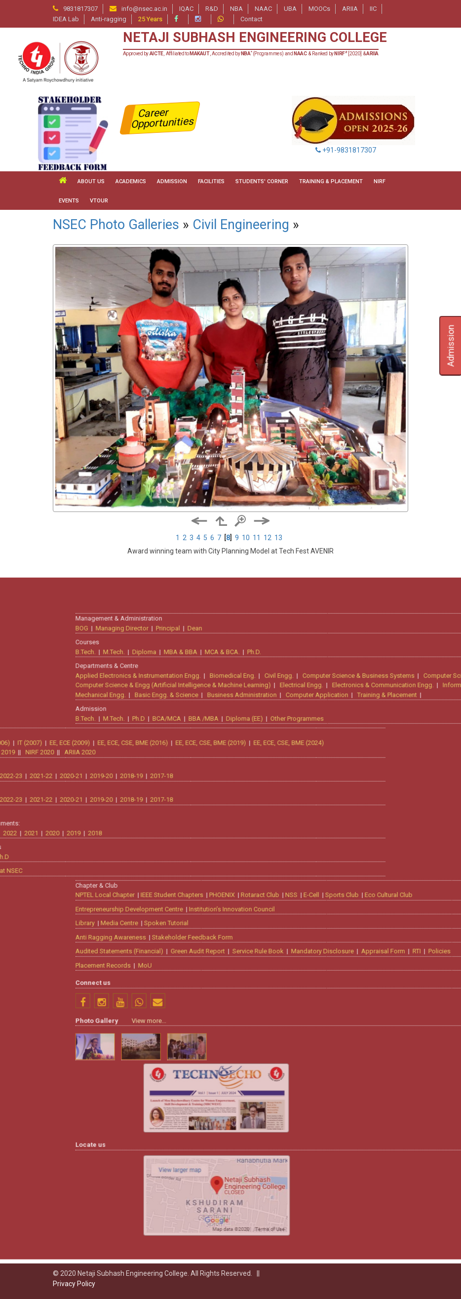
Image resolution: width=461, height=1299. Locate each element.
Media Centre (268, 1212)
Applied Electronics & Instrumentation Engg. (287, 964)
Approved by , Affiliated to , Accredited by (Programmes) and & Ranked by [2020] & (251, 53)
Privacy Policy (74, 1284)
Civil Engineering (240, 225)
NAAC (263, 8)
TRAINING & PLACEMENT (331, 181)
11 (257, 538)
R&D (211, 8)
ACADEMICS (130, 181)
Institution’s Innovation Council (381, 1198)
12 (267, 538)
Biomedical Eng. (382, 964)
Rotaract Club (409, 1183)
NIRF (379, 181)
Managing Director (271, 917)
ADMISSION (172, 181)
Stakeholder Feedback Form (341, 1226)
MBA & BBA (329, 941)
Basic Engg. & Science (315, 983)
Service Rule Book (407, 1240)
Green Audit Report (347, 1240)
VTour (99, 200)
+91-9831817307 (345, 150)
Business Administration (391, 983)
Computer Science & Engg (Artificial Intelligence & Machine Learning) (322, 974)
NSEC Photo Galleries (116, 225)
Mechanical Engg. (250, 983)
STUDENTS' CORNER (261, 181)
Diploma (293, 941)
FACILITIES (211, 181)
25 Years (150, 19)
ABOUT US (91, 181)
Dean (344, 917)
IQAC (186, 8)
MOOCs (319, 8)
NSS (440, 1183)
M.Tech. (263, 941)
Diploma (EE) (393, 1007)
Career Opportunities (162, 118)
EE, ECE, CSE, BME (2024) (139, 1031)
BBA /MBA (353, 1007)
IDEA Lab (66, 19)
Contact (251, 19)
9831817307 (80, 8)
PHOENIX (371, 1183)
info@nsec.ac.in (144, 8)
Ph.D (287, 1007)
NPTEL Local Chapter (254, 1183)
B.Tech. (235, 941)
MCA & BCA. (371, 941)
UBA (290, 8)
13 (278, 538)
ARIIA (350, 8)
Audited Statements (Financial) (268, 1240)
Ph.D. (403, 941)
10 (246, 538)
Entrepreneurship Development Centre (278, 1198)
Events (69, 200)
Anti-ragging (108, 19)
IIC (373, 8)
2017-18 (12, 1064)
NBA (236, 8)
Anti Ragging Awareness (260, 1226)
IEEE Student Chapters (321, 1183)
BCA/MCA (316, 1007)
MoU (294, 1254)
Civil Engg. (428, 964)
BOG (231, 917)
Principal (317, 917)
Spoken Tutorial (315, 1212)
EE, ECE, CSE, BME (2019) (61, 1031)
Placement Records (252, 1254)
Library (234, 1212)
